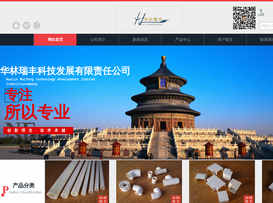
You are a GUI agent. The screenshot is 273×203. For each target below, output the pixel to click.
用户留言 (225, 40)
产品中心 (182, 40)
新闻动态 (140, 40)
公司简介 (98, 40)
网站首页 (55, 40)
